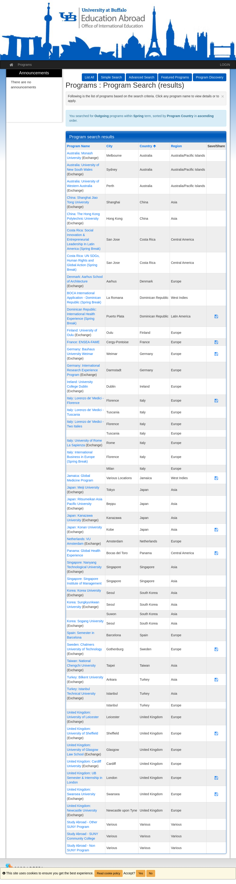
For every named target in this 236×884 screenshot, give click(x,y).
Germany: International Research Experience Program (83, 370)
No (150, 873)
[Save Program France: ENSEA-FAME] (216, 342)
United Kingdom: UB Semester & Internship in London (84, 777)
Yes (141, 873)
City (109, 146)
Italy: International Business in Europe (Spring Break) (81, 456)
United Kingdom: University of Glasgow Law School (82, 749)
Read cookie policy (108, 873)
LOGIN (225, 64)
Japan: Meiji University (83, 487)
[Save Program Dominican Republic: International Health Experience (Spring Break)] (216, 316)
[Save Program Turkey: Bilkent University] (216, 679)
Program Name (78, 146)
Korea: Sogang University (85, 621)
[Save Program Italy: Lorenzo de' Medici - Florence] (216, 400)
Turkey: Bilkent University (85, 677)
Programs (25, 64)
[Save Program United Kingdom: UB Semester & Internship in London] (216, 778)
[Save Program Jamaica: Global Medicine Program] (216, 478)
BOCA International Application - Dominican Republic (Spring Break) (84, 297)
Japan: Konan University (84, 527)
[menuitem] (34, 95)
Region (176, 146)
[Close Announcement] (222, 96)
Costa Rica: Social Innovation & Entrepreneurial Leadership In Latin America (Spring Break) (84, 239)
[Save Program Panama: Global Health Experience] (216, 553)
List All (89, 77)
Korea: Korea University (84, 590)
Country (148, 146)
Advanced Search (141, 77)
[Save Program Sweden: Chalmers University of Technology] (216, 649)
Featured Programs (175, 77)
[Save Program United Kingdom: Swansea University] (216, 794)
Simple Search (111, 77)
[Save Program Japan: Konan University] (216, 529)
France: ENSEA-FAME (83, 342)
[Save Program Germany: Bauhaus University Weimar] (216, 354)
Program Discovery (209, 77)
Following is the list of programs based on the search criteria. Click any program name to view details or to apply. (146, 98)
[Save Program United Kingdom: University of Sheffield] (216, 733)
